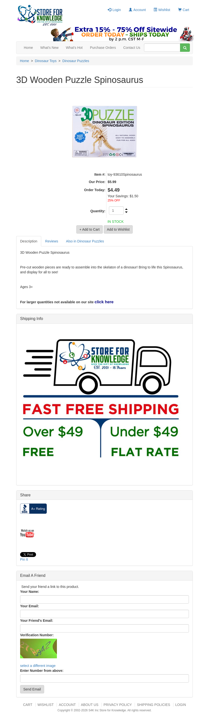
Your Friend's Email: (36, 620)
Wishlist (162, 10)
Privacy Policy (118, 705)
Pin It (24, 559)
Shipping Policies (153, 705)
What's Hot (74, 48)
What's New (49, 48)
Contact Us (131, 48)
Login (114, 10)
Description (28, 241)
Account (137, 10)
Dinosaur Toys (45, 61)
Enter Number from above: (42, 671)
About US (89, 705)
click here (103, 302)
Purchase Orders (103, 48)
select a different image (38, 666)
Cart (183, 10)
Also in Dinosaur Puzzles (85, 241)
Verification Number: (37, 635)
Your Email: (29, 606)
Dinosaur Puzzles (75, 61)
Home (28, 48)
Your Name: (29, 592)
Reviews (51, 241)
